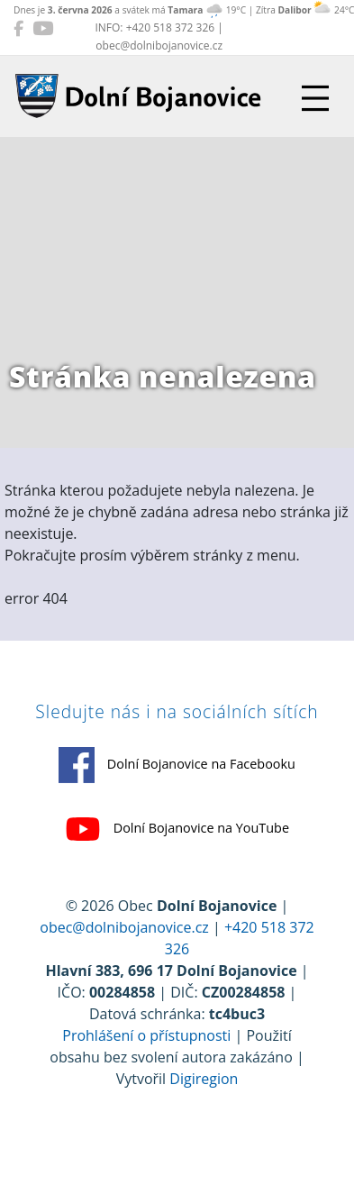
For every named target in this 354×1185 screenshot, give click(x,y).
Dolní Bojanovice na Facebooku (177, 765)
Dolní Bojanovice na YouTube (177, 829)
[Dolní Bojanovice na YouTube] (42, 28)
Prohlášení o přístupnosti (146, 1035)
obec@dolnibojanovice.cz (124, 927)
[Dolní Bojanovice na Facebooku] (18, 28)
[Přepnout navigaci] (315, 98)
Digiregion (203, 1079)
